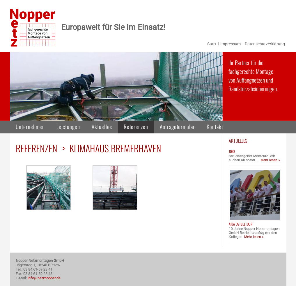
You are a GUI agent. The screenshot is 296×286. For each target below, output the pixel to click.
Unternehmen (30, 126)
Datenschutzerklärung (265, 44)
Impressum (230, 44)
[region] (116, 86)
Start (211, 44)
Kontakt (215, 126)
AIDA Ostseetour (240, 223)
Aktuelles (102, 126)
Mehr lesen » (270, 160)
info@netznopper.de (44, 278)
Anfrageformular (177, 126)
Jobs (232, 151)
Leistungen (68, 126)
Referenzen (136, 126)
